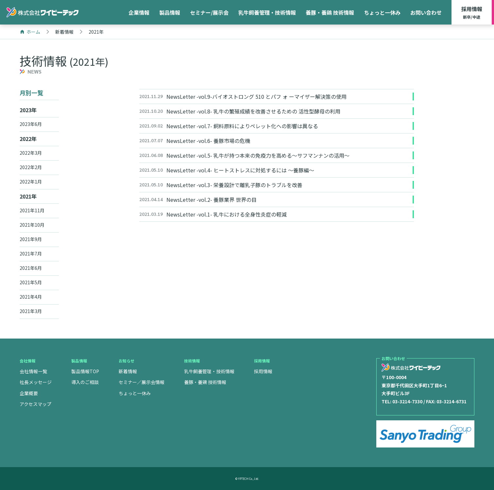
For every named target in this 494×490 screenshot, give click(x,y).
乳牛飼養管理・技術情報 (267, 12)
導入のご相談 (85, 382)
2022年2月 (31, 167)
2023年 (28, 110)
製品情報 (169, 12)
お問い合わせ (426, 12)
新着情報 (128, 371)
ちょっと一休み (382, 12)
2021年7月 (31, 253)
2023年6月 (31, 124)
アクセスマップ (35, 404)
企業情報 (138, 12)
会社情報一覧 (33, 371)
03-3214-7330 (407, 401)
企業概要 (29, 393)
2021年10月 (32, 224)
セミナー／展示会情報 (141, 382)
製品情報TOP (85, 371)
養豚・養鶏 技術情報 (330, 12)
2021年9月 (31, 239)
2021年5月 (31, 282)
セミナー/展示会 (209, 12)
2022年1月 (31, 181)
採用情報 (471, 12)
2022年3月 (31, 152)
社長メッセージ (36, 382)
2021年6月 (31, 268)
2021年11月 (32, 210)
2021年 (28, 196)
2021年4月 (31, 296)
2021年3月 (31, 311)
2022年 (28, 139)
